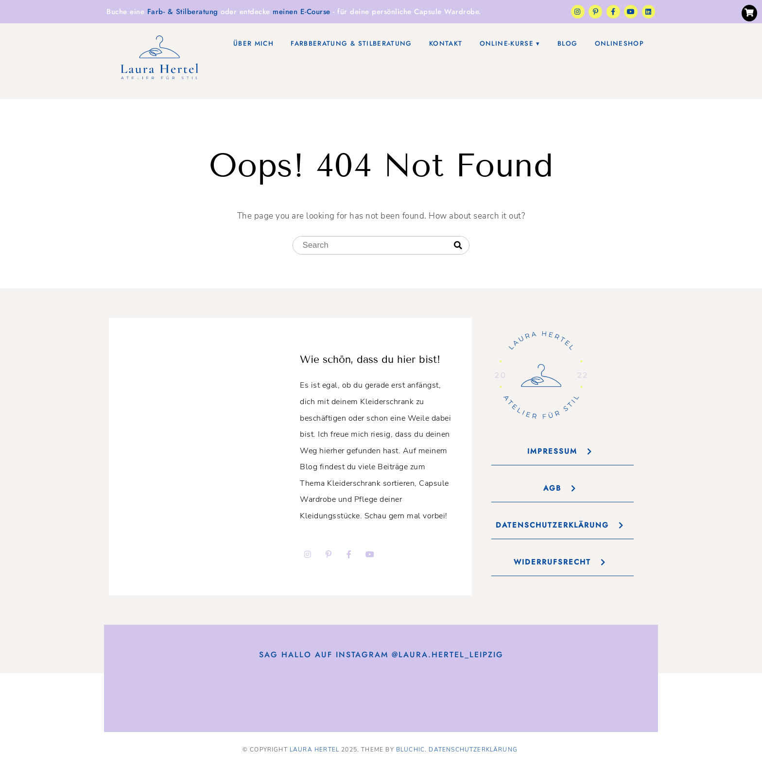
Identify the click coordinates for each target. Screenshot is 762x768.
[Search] (458, 246)
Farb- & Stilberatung (182, 11)
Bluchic (410, 749)
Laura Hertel (314, 749)
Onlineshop (619, 43)
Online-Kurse (507, 43)
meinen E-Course (301, 11)
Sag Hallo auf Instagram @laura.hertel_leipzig (381, 654)
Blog (567, 43)
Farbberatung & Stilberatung (351, 43)
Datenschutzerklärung (473, 749)
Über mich (253, 43)
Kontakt (445, 43)
